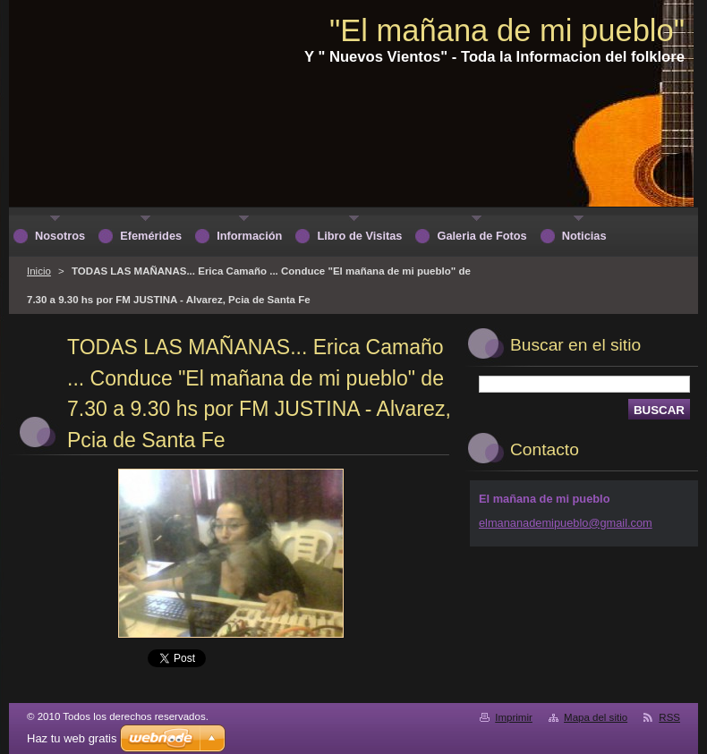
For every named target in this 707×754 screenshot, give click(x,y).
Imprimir (513, 717)
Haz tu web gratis (71, 738)
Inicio (39, 271)
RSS (669, 717)
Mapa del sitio (595, 717)
